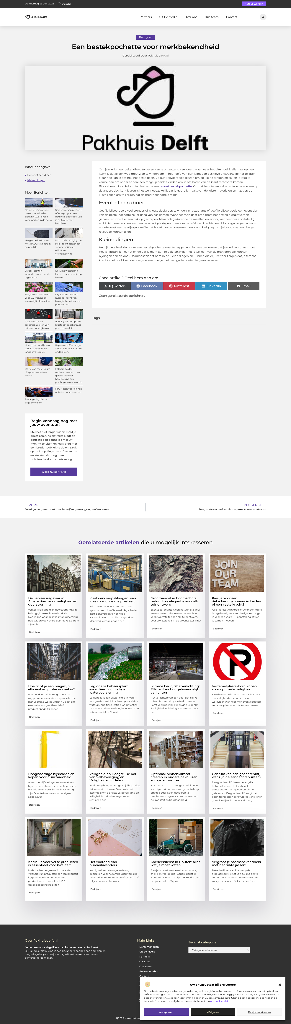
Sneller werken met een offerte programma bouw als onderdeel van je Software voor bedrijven (68, 217)
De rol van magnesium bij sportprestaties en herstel (37, 372)
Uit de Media (147, 951)
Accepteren (166, 1012)
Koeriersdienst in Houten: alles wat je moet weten (175, 863)
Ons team (212, 17)
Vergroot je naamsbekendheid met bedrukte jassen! (236, 863)
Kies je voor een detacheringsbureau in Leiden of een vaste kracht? (236, 601)
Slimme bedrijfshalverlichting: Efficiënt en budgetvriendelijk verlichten (175, 689)
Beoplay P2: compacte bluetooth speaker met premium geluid (68, 325)
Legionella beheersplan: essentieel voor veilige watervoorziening (108, 689)
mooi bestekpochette (176, 186)
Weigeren (213, 1012)
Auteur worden (148, 971)
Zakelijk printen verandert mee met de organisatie (37, 274)
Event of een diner (39, 175)
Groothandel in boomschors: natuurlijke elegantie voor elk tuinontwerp (174, 601)
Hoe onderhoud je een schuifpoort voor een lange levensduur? (37, 348)
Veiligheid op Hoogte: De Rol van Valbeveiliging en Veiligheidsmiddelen (112, 777)
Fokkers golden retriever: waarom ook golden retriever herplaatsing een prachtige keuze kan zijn (68, 376)
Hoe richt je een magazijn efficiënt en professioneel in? (51, 687)
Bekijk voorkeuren (259, 1012)
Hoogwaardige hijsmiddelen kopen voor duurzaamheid (51, 775)
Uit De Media (168, 17)
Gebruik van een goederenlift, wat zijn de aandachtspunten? (236, 775)
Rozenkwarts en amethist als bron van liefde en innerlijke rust (37, 325)
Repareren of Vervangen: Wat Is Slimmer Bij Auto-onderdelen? (69, 348)
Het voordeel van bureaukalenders (103, 863)
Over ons (191, 17)
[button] (280, 985)
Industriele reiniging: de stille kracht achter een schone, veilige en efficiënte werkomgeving (68, 247)
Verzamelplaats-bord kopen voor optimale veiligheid (234, 687)
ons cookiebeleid (219, 1001)
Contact (231, 17)
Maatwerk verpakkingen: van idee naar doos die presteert (112, 599)
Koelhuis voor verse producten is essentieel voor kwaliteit (53, 863)
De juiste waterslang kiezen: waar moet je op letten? (68, 274)
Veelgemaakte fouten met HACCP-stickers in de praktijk (38, 243)
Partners (146, 17)
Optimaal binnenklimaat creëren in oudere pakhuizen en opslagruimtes (174, 777)
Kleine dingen (36, 180)
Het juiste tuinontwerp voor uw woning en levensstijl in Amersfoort (38, 297)
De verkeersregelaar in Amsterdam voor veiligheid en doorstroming (52, 601)
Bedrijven (145, 37)
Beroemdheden (149, 946)
